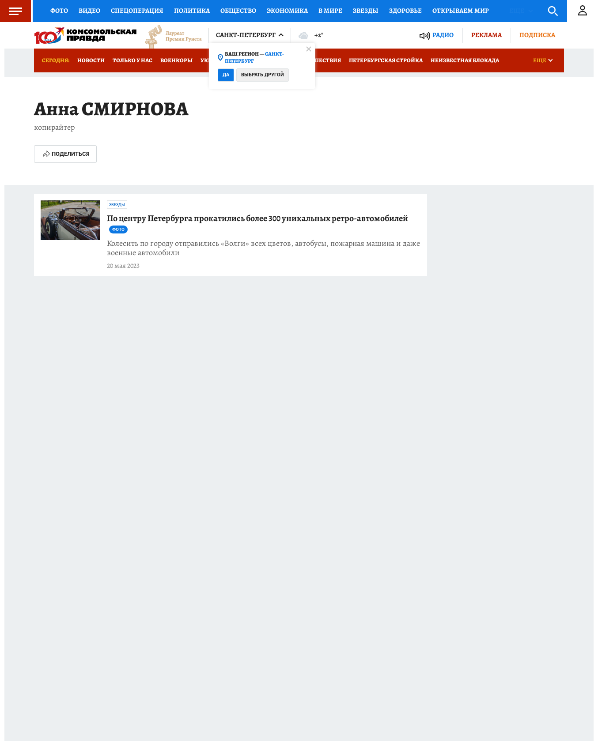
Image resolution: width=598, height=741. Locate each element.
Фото (59, 10)
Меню (11, 11)
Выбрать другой (262, 75)
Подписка (537, 34)
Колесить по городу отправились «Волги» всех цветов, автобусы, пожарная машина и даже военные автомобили (263, 248)
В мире (330, 10)
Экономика (287, 10)
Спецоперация (137, 10)
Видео (89, 10)
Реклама (486, 34)
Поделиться (65, 154)
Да (226, 75)
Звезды (365, 10)
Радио (443, 35)
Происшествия (317, 60)
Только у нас (132, 60)
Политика (192, 10)
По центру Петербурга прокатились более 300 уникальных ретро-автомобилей (257, 223)
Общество (238, 10)
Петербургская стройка (386, 60)
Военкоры (176, 60)
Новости (91, 60)
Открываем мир (460, 10)
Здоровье (405, 10)
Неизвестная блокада (465, 60)
